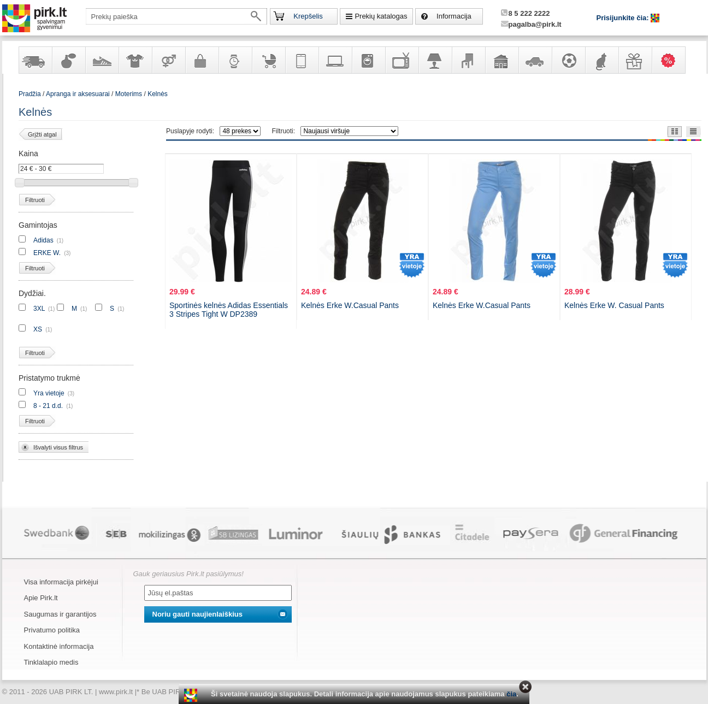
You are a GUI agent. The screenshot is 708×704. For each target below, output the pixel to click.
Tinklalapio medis (51, 662)
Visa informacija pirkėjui (61, 582)
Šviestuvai (435, 60)
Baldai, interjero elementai (468, 60)
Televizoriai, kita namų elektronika (401, 60)
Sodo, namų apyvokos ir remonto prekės (501, 60)
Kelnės (158, 94)
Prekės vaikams (268, 60)
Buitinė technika (368, 60)
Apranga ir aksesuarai (135, 60)
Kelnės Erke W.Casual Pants (350, 305)
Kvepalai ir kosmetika (68, 60)
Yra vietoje (48, 393)
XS (37, 329)
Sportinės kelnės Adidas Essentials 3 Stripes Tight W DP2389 (228, 309)
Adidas (43, 240)
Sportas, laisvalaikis (568, 60)
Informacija (453, 16)
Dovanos (635, 60)
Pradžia (30, 94)
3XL (39, 308)
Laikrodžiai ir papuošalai (235, 60)
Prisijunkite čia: (624, 18)
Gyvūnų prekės (601, 60)
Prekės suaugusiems (168, 60)
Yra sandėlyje (35, 60)
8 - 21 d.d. (48, 406)
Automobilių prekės (535, 60)
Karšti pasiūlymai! (672, 60)
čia (511, 694)
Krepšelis (307, 16)
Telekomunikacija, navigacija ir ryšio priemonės (301, 60)
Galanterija (201, 60)
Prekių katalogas (381, 16)
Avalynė (101, 60)
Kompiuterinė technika (335, 60)
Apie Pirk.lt (41, 598)
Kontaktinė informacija (59, 646)
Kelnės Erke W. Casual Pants (614, 305)
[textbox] (176, 16)
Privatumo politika (52, 630)
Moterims (128, 94)
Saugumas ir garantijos (60, 614)
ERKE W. (47, 253)
